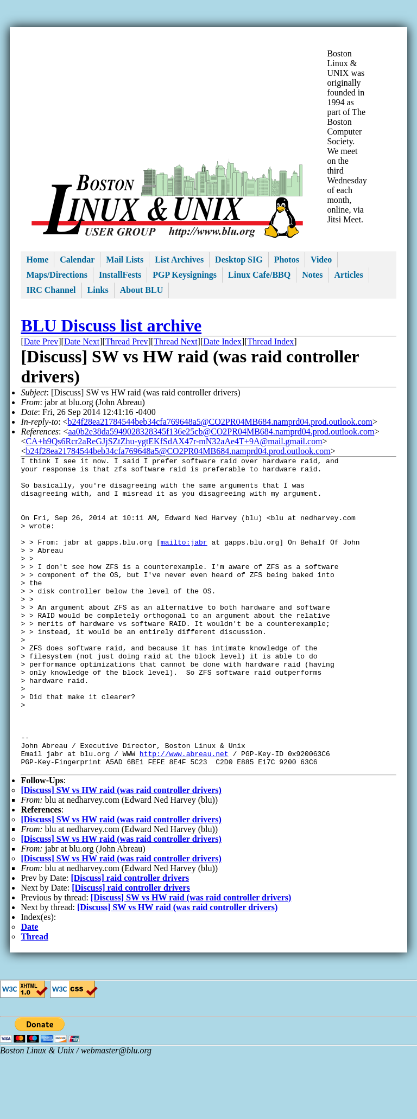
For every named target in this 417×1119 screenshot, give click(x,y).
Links (98, 290)
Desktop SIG (239, 259)
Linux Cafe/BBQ (259, 274)
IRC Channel (50, 290)
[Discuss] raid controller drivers (130, 941)
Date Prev (41, 341)
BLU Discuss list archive (111, 325)
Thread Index (271, 341)
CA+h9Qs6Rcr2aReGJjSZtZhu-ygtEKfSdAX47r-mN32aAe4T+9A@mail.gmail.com (174, 441)
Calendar (77, 259)
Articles (348, 274)
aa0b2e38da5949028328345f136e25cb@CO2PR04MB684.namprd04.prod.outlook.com (221, 431)
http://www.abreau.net (184, 814)
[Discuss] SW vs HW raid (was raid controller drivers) (121, 853)
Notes (312, 274)
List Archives (179, 259)
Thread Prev (126, 341)
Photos (286, 259)
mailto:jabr (184, 560)
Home (37, 259)
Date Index (222, 341)
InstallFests (120, 274)
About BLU (141, 290)
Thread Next (175, 341)
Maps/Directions (56, 274)
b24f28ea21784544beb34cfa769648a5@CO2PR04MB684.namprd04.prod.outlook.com (220, 421)
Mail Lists (124, 259)
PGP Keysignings (185, 274)
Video (321, 259)
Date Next (81, 341)
